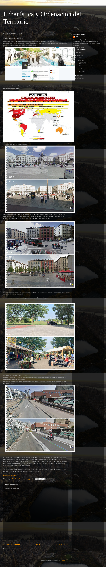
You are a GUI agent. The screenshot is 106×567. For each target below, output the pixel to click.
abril (78, 58)
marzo (79, 75)
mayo (79, 55)
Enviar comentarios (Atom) (19, 549)
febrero (79, 78)
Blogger (63, 560)
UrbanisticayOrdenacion (83, 37)
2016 (77, 52)
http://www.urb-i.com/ (9, 475)
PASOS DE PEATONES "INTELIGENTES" (81, 62)
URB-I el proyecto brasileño (80, 69)
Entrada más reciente (11, 544)
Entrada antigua (62, 544)
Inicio (38, 544)
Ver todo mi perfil (78, 47)
